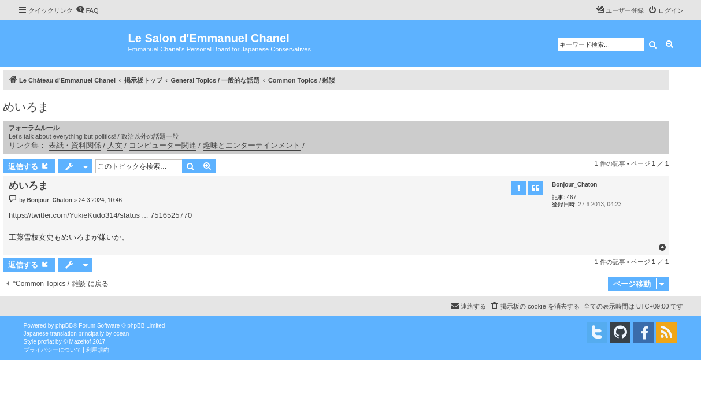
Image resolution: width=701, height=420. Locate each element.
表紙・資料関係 (75, 145)
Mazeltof (80, 342)
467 (572, 197)
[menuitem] (87, 10)
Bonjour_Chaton (574, 184)
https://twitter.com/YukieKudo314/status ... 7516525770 (100, 215)
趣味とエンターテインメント (252, 145)
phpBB (64, 325)
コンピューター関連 (162, 145)
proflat (46, 342)
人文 (115, 145)
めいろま (26, 107)
